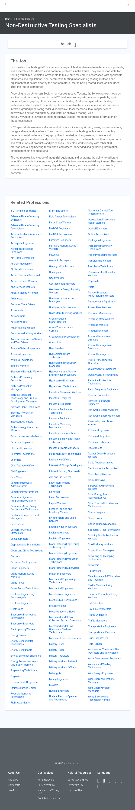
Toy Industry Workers (99, 609)
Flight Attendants (20, 702)
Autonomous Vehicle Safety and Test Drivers (26, 341)
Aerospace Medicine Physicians (22, 250)
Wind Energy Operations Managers (101, 681)
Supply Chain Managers (101, 550)
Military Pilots (56, 644)
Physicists (93, 281)
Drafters (15, 556)
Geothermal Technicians (62, 307)
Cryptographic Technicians (25, 544)
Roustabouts (95, 448)
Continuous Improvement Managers (25, 517)
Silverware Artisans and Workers (101, 487)
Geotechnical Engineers (62, 283)
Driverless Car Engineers (24, 562)
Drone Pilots (17, 582)
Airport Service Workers (24, 281)
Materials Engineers (60, 573)
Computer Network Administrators (21, 484)
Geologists (55, 272)
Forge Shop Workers (60, 222)
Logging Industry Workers (63, 526)
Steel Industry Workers (100, 544)
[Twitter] (111, 781)
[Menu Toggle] (5, 4)
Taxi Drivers (94, 570)
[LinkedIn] (105, 781)
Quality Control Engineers (102, 369)
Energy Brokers (19, 635)
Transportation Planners (101, 632)
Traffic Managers (97, 620)
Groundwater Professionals (64, 336)
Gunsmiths (55, 342)
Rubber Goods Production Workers (102, 455)
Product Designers (98, 330)
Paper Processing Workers (102, 254)
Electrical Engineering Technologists (22, 596)
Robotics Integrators (99, 436)
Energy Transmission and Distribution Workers (24, 663)
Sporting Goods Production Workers (103, 537)
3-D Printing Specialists (23, 210)
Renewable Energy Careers (103, 409)
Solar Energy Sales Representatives (98, 496)
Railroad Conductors (99, 395)
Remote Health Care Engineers (99, 402)
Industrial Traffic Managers (64, 448)
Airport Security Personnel (25, 275)
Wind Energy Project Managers (99, 689)
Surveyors (93, 565)
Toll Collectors (96, 603)
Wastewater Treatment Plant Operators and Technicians (104, 651)
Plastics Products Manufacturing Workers (101, 294)
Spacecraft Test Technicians (104, 529)
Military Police (57, 649)
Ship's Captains (96, 480)
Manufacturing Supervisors (64, 567)
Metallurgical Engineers (62, 594)
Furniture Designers (60, 240)
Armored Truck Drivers (23, 304)
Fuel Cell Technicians (60, 234)
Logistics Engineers (59, 538)
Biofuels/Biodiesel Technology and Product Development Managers (24, 398)
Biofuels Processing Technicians (22, 379)
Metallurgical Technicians (63, 600)
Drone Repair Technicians (25, 588)
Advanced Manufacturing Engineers (25, 218)
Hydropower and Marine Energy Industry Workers (62, 373)
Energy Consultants (21, 649)
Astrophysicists (19, 321)
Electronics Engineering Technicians (23, 616)
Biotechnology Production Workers (25, 429)
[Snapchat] (99, 786)
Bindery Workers (20, 365)
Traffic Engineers (97, 614)
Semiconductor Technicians (103, 468)
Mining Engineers (58, 679)
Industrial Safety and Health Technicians (64, 440)
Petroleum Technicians (101, 266)
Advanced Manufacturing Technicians (25, 227)
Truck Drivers (95, 643)
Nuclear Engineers (59, 690)
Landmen (54, 491)
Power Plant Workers (99, 307)
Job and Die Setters (60, 477)
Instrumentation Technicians (65, 453)
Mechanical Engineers (61, 588)
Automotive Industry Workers (27, 333)
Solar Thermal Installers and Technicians (103, 505)
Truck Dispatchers (98, 638)
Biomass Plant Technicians (25, 407)
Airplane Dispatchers (22, 269)
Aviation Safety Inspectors (25, 348)
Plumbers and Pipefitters (102, 301)
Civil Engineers (19, 471)
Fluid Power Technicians (62, 216)
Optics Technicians (98, 234)
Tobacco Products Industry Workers (103, 596)
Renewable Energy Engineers (104, 415)
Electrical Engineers (21, 603)
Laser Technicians (59, 497)
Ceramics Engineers (22, 442)
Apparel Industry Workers (24, 292)
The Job (67, 44)
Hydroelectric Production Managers (62, 364)
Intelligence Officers (60, 459)
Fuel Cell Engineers (59, 228)
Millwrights (55, 673)
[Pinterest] (123, 781)
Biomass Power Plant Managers (22, 414)
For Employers (46, 779)
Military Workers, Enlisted (63, 661)
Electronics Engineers (22, 623)
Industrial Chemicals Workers (65, 392)
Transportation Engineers (102, 626)
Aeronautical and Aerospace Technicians (26, 236)
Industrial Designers (60, 398)
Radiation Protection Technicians (99, 382)
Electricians (17, 609)
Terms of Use (75, 790)
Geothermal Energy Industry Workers (64, 291)
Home (8, 19)
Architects (16, 298)
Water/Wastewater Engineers (104, 658)
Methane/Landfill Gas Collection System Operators (65, 619)
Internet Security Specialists (64, 471)
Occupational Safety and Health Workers (101, 221)
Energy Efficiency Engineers (26, 655)
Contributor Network (49, 798)
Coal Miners (17, 477)
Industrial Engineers (60, 418)
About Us (13, 779)
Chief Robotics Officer (23, 465)
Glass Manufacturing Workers (65, 313)
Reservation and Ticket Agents (101, 423)
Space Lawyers (96, 512)
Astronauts (17, 310)
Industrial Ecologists (60, 403)
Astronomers (18, 316)
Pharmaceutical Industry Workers (101, 274)
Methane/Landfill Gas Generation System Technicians (61, 629)
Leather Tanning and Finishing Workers (60, 511)
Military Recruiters (59, 655)
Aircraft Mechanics (21, 263)
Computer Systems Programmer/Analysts (23, 499)
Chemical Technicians (23, 454)
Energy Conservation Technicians (22, 642)
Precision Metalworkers (101, 319)
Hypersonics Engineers (61, 380)
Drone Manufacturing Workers (22, 575)
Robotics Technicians (99, 442)
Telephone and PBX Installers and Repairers (104, 578)
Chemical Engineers (22, 448)
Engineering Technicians (24, 670)
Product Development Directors (100, 338)
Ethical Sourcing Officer (23, 688)
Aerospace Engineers (22, 243)
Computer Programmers (24, 491)
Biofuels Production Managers (21, 388)
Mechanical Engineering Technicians (62, 581)
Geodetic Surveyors (60, 260)
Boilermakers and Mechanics (27, 436)
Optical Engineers (97, 228)
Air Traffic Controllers (22, 257)
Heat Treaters (57, 348)
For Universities (46, 785)
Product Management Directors (100, 347)
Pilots (91, 287)
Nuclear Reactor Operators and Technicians (64, 698)
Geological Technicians (61, 266)
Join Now (13, 790)
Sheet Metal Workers (99, 474)
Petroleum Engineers (99, 260)
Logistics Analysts (59, 532)
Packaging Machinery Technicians (100, 247)
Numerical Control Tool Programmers (100, 212)
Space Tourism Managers (102, 524)
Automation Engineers (23, 327)
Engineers (16, 676)
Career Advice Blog (78, 779)
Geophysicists (57, 278)
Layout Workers (57, 503)
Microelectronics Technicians (65, 638)
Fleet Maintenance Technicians (21, 695)
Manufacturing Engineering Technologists (64, 546)
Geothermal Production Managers (62, 300)
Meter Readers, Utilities (62, 611)
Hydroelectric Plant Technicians (59, 356)
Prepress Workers (98, 324)
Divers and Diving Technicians (27, 550)
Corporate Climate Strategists (21, 531)
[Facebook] (99, 781)
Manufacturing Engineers (63, 553)
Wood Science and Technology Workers (99, 698)
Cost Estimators (19, 538)
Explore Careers (25, 19)
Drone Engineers (20, 568)
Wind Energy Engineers (100, 673)
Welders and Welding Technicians (99, 666)
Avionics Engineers (21, 354)
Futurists (54, 254)
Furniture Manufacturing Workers (62, 247)
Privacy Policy (75, 785)
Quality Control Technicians (103, 374)
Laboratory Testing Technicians (59, 484)
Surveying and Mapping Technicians (101, 558)
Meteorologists (57, 605)
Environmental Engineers (24, 682)
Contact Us (14, 785)
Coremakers (17, 524)
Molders (53, 685)
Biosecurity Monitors (22, 421)
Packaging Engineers (99, 240)
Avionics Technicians (22, 360)
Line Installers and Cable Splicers (62, 519)
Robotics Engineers (98, 430)
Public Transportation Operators (100, 362)
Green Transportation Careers (61, 329)
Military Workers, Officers (63, 667)
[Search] (128, 6)
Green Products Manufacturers (57, 320)
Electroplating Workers (23, 629)
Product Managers (98, 354)
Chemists (16, 459)
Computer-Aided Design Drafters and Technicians (24, 508)
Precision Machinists (99, 313)
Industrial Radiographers (62, 433)
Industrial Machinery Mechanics (60, 426)
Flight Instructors (58, 210)
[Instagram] (117, 781)
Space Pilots (95, 518)
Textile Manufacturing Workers (100, 587)
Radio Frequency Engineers (103, 389)
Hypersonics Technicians (62, 386)
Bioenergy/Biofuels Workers (26, 371)
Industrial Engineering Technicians (61, 411)
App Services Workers (23, 287)
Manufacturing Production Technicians (63, 560)
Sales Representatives (100, 462)
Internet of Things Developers (65, 465)
